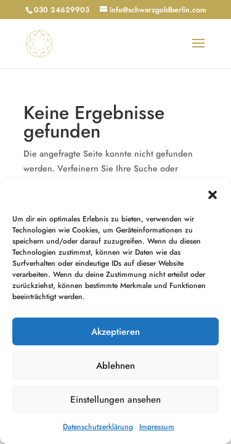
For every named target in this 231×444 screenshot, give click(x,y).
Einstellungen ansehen (115, 399)
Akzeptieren (115, 332)
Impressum (156, 426)
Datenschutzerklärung (98, 426)
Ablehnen (115, 365)
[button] (212, 195)
